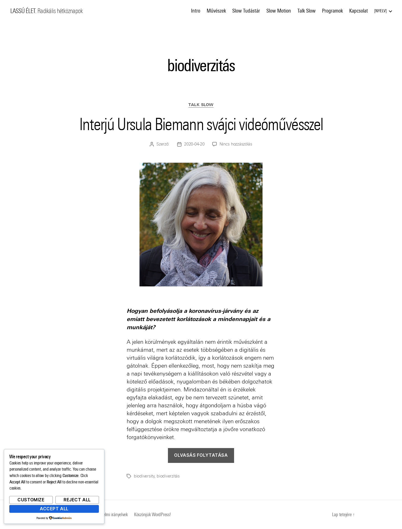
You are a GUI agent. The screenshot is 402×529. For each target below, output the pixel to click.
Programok (332, 11)
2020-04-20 (194, 144)
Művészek (216, 11)
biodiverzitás (168, 476)
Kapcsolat (358, 11)
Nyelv (380, 10)
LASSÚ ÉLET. (23, 11)
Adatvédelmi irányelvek (108, 514)
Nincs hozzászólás (235, 144)
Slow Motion (278, 11)
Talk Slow (306, 11)
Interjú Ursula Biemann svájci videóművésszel (201, 124)
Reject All (77, 499)
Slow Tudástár (246, 11)
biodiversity (144, 476)
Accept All (54, 508)
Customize (30, 499)
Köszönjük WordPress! (152, 514)
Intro (195, 11)
